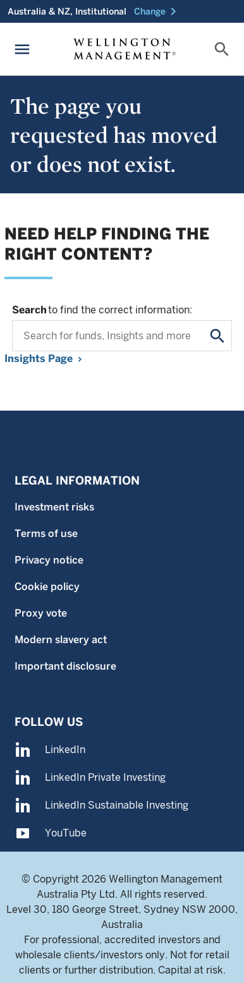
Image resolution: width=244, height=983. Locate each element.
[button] (157, 11)
